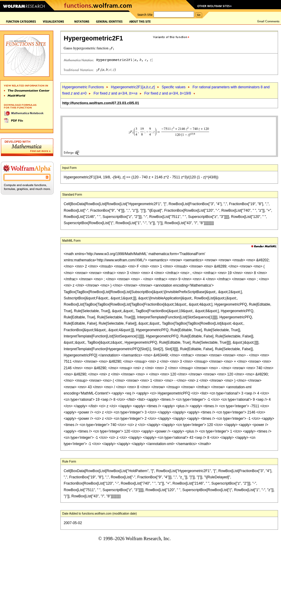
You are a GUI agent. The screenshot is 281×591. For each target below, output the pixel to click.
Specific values (173, 87)
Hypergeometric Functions (83, 87)
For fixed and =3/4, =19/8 (167, 93)
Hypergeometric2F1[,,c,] (132, 87)
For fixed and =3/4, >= (115, 93)
